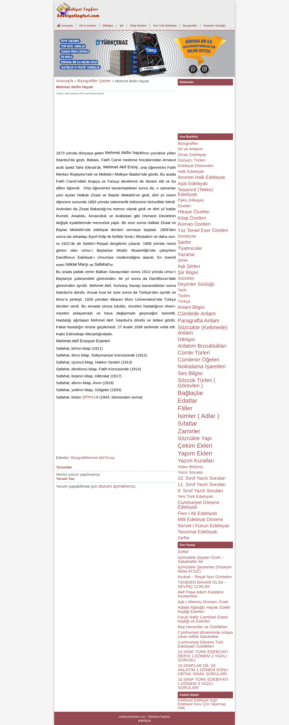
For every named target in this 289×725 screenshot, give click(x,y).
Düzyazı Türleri (191, 160)
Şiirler (183, 260)
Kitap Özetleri (138, 25)
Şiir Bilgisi (188, 272)
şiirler (87, 396)
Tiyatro (184, 295)
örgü (213, 700)
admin (82, 93)
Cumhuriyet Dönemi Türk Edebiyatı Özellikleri (200, 644)
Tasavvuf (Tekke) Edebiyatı (195, 192)
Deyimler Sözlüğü (214, 25)
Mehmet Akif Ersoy (100, 458)
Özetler (184, 206)
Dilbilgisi (107, 25)
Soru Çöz (202, 704)
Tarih (182, 290)
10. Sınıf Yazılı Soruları (202, 478)
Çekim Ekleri (195, 445)
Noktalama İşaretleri (202, 366)
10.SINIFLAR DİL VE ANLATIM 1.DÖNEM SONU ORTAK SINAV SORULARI (203, 669)
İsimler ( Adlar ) (198, 416)
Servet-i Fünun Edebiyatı (203, 525)
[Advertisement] (116, 123)
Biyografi (78, 458)
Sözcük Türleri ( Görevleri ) (196, 383)
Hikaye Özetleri (194, 211)
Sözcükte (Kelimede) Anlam (202, 330)
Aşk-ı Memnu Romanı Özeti (203, 602)
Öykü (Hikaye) (191, 200)
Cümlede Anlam (197, 314)
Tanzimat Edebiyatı (197, 531)
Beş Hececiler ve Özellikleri (203, 627)
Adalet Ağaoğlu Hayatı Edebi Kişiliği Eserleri (204, 609)
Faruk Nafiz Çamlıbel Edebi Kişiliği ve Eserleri (203, 619)
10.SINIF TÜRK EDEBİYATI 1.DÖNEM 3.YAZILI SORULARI (203, 683)
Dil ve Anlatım (87, 25)
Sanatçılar (187, 236)
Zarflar (184, 537)
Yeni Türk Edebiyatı (165, 25)
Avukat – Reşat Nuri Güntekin (205, 576)
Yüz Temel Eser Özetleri (203, 230)
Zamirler (189, 431)
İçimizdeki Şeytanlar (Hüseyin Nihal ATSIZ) (205, 569)
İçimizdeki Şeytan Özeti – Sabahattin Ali (201, 559)
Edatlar (187, 400)
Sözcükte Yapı (195, 438)
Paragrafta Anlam (198, 321)
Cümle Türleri (194, 353)
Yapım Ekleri (195, 453)
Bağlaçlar (190, 392)
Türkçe (184, 301)
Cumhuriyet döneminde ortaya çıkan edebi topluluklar (205, 634)
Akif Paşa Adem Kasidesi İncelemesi (200, 594)
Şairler (105, 80)
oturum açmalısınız (116, 486)
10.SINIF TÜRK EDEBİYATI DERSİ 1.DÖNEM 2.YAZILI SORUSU (203, 655)
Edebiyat (185, 700)
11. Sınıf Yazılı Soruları (202, 484)
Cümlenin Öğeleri (198, 360)
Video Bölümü (190, 466)
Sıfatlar (187, 423)
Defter (183, 551)
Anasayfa (67, 25)
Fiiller (185, 408)
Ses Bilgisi (190, 373)
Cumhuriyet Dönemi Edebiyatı (198, 505)
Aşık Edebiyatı (193, 183)
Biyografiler (190, 25)
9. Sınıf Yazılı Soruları (200, 490)
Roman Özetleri (194, 224)
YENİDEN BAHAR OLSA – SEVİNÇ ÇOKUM (202, 584)
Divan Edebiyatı (192, 154)
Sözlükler (186, 278)
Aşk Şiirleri (189, 266)
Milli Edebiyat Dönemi (200, 519)
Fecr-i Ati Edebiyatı (197, 513)
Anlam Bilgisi (191, 307)
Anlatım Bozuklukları (202, 346)
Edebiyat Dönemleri (196, 165)
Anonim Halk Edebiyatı (201, 177)
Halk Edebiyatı (191, 171)
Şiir (122, 25)
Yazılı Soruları (190, 472)
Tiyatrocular (190, 248)
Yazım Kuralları (196, 461)
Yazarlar (186, 254)
